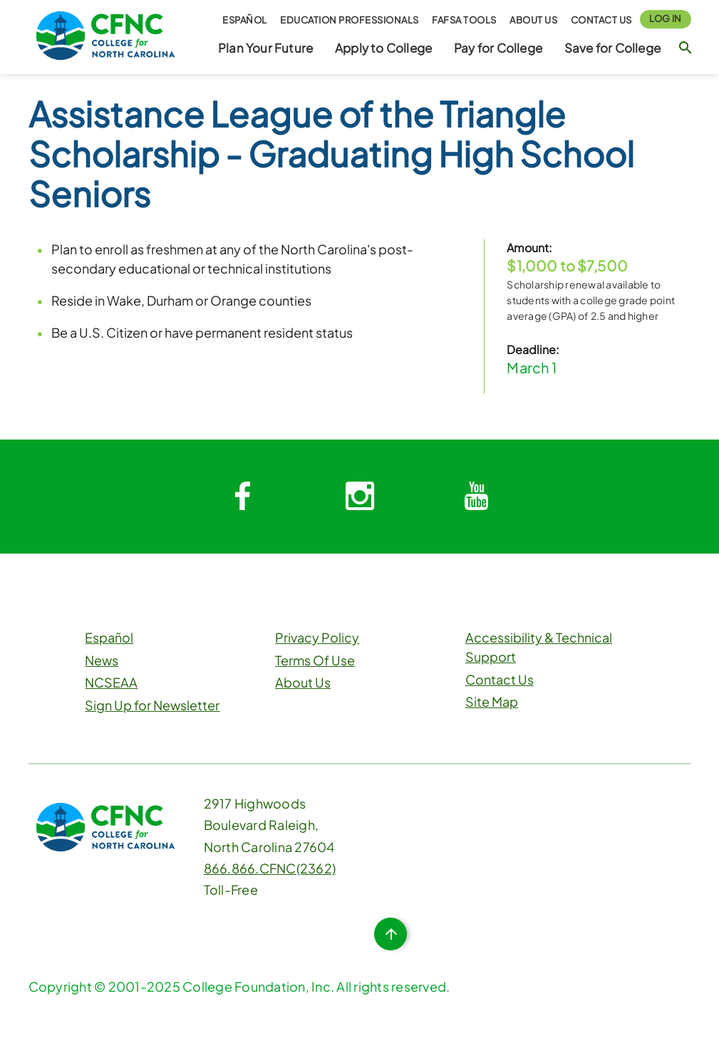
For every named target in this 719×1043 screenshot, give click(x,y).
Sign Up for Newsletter (152, 705)
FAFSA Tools (464, 20)
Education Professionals (349, 20)
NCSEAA (111, 682)
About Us (533, 20)
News (101, 660)
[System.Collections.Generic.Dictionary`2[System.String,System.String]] (242, 496)
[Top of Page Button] (390, 934)
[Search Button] (685, 47)
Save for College (612, 48)
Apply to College (383, 48)
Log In (665, 18)
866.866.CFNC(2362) (270, 868)
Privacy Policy (317, 637)
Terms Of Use (315, 660)
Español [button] (244, 20)
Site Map (491, 701)
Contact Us (601, 20)
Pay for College (498, 48)
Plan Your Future (265, 48)
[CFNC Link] (105, 34)
